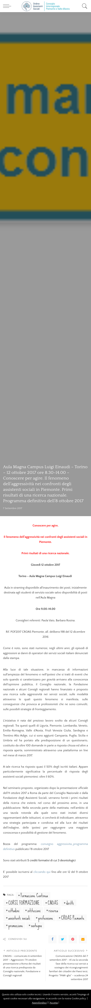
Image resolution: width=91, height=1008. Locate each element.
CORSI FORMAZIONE (24, 903)
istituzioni (34, 910)
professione (45, 918)
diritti (70, 903)
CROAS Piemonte (72, 918)
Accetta (54, 1003)
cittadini (13, 910)
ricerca (53, 910)
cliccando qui (42, 872)
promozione (15, 925)
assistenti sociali (19, 918)
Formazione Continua (34, 895)
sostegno (36, 925)
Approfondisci (39, 1003)
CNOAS (53, 903)
